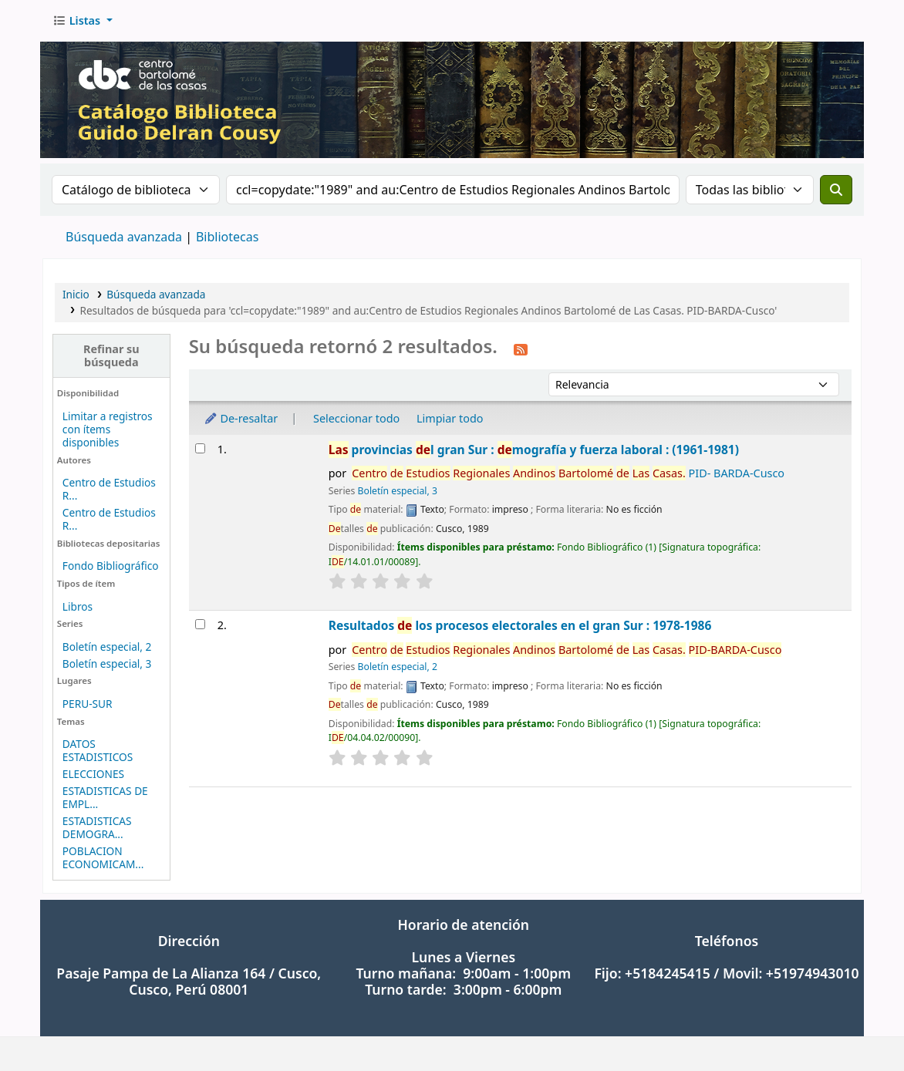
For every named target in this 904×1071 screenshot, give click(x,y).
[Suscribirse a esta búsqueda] (520, 348)
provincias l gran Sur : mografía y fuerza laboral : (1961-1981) (534, 449)
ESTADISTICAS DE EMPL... (105, 797)
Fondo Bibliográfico (110, 565)
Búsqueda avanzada (124, 236)
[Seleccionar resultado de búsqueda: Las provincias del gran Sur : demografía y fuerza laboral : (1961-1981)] (200, 448)
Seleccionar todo (356, 418)
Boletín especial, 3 (107, 663)
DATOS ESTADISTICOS (97, 750)
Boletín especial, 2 (107, 646)
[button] (82, 20)
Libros (77, 606)
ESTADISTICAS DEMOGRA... (97, 827)
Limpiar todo (450, 418)
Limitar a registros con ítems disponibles (107, 429)
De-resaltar (241, 418)
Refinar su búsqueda (111, 355)
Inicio (75, 294)
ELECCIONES (93, 773)
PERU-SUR (87, 703)
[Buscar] (836, 189)
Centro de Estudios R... (109, 489)
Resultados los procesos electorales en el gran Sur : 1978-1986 (520, 625)
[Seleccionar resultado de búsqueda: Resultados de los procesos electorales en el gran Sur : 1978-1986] (200, 624)
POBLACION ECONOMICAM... (103, 857)
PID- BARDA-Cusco (568, 473)
